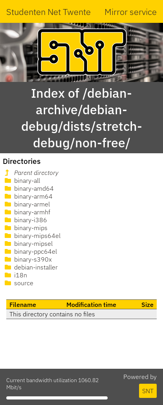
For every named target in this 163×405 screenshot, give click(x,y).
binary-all (21, 180)
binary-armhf (26, 212)
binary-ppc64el (30, 251)
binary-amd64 (28, 188)
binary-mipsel (28, 243)
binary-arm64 (28, 196)
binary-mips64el (31, 236)
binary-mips (25, 228)
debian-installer (30, 267)
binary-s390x (27, 259)
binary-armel (26, 204)
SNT (148, 391)
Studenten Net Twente (48, 11)
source (18, 283)
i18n (15, 275)
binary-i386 (25, 220)
